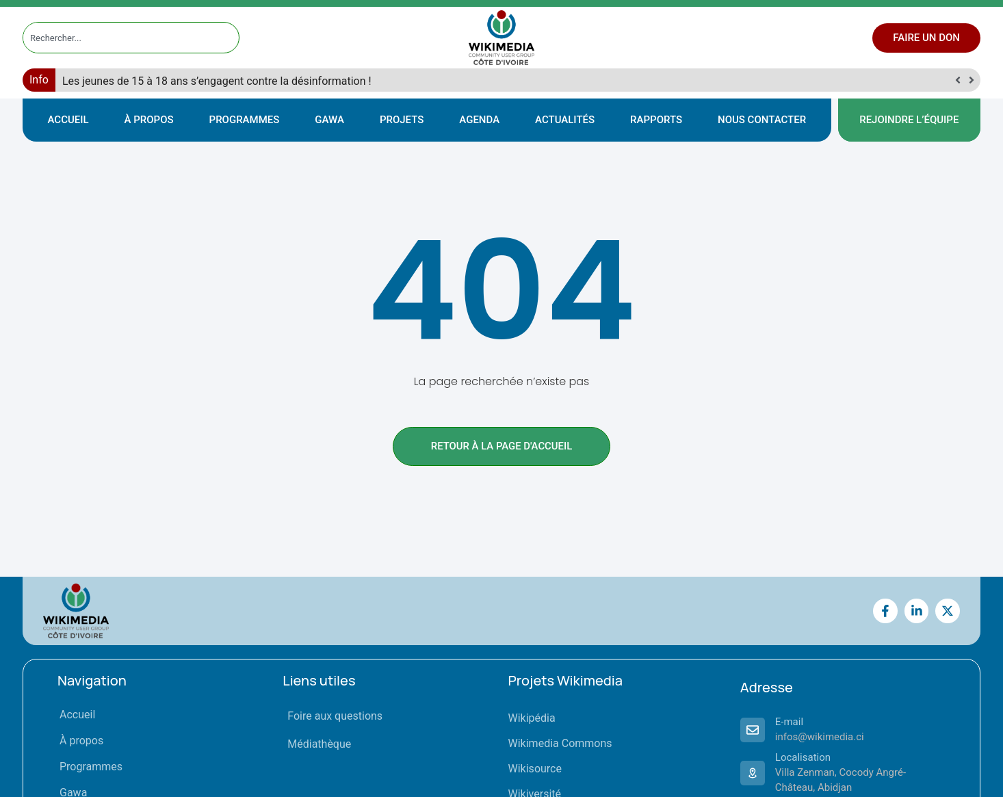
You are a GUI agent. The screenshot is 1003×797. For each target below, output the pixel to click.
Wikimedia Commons (560, 743)
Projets (402, 120)
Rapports (656, 120)
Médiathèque (319, 743)
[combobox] (118, 38)
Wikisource (535, 768)
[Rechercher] (229, 38)
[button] (971, 80)
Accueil (68, 120)
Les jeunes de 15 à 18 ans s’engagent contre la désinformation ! (217, 81)
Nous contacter (762, 120)
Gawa (329, 120)
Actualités (565, 120)
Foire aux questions (334, 715)
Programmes (244, 120)
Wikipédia (532, 717)
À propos (149, 120)
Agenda (479, 120)
